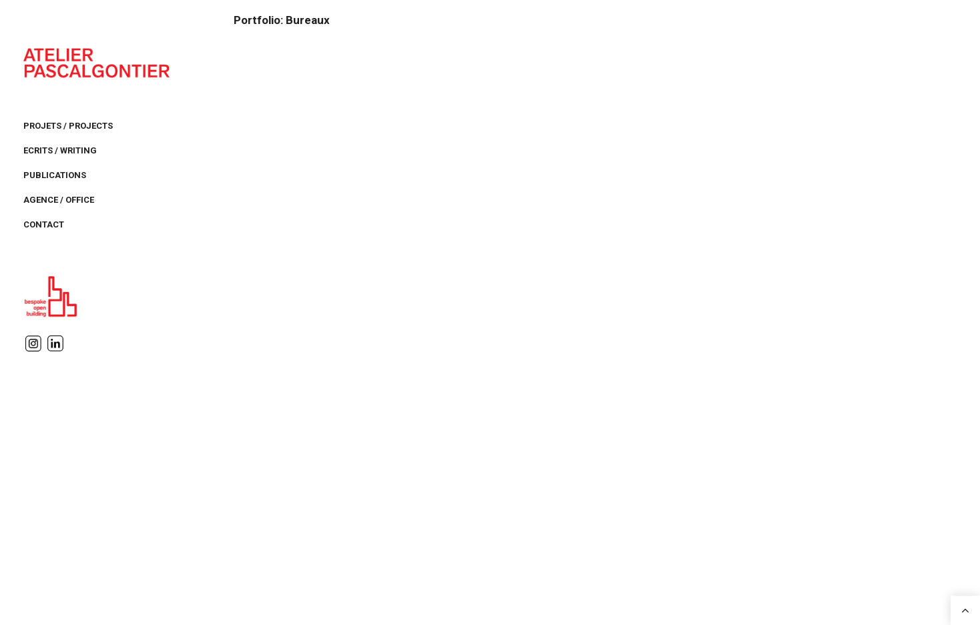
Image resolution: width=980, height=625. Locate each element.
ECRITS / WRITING (60, 150)
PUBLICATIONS (54, 175)
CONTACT (43, 224)
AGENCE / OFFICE (58, 200)
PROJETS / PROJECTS (68, 126)
